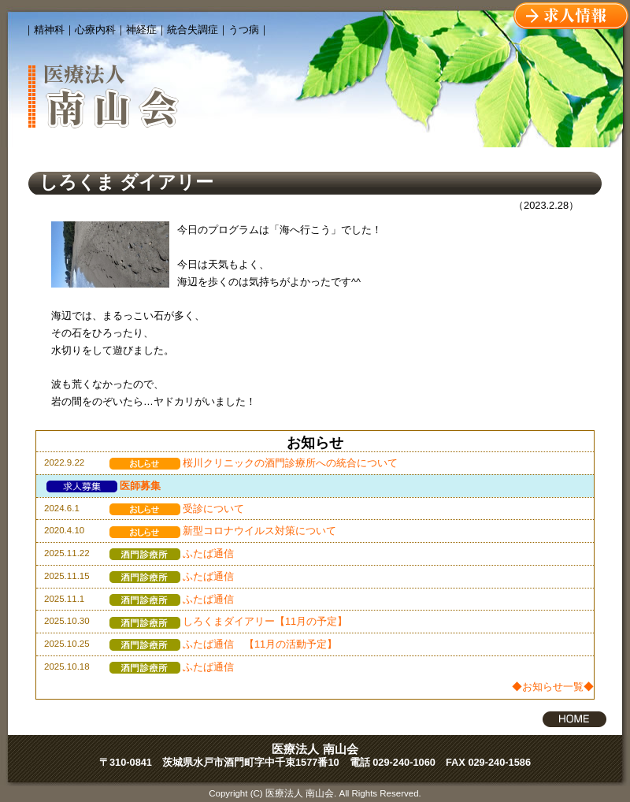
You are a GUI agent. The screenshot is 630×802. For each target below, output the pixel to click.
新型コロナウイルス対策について (222, 531)
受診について (176, 508)
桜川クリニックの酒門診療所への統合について (253, 463)
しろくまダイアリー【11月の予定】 (228, 621)
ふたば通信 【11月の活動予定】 (223, 644)
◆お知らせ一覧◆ (553, 686)
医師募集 (103, 486)
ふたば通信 (171, 553)
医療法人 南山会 (315, 749)
